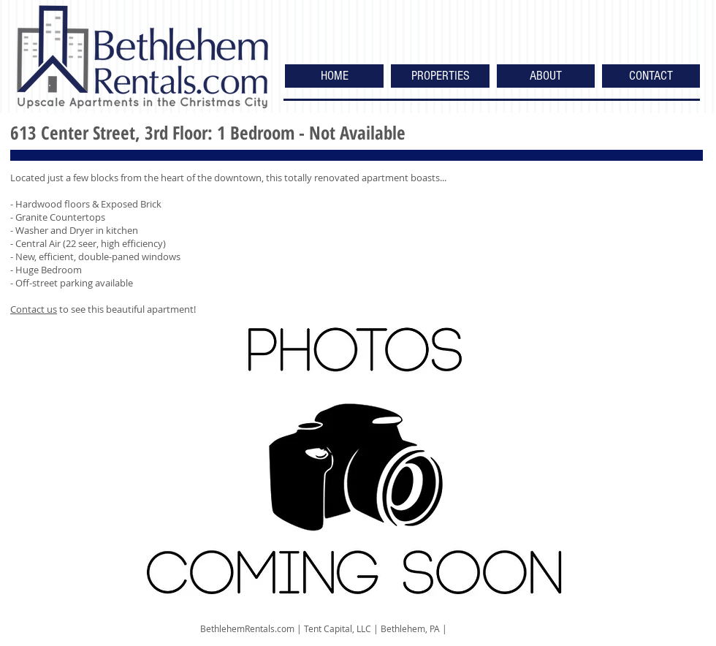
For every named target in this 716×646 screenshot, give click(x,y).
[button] (440, 76)
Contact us (33, 309)
